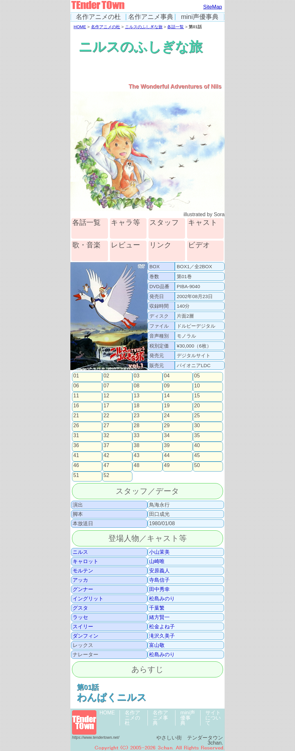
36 (76, 445)
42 (106, 455)
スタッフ (164, 222)
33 (136, 435)
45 (197, 455)
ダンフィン (85, 636)
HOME (80, 26)
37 (106, 445)
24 (167, 415)
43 (136, 455)
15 (197, 395)
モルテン (83, 570)
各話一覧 (175, 26)
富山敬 (157, 645)
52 (106, 475)
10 (197, 385)
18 (136, 405)
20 (197, 405)
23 (136, 415)
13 (136, 395)
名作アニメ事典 (150, 16)
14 (167, 395)
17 (106, 405)
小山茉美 (159, 552)
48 (136, 465)
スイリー (83, 626)
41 (76, 455)
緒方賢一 (159, 617)
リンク (160, 245)
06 (76, 385)
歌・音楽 (86, 245)
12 (106, 395)
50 (197, 465)
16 (76, 405)
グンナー (83, 589)
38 (136, 445)
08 (136, 385)
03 (136, 375)
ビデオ (199, 245)
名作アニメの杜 (98, 16)
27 (106, 425)
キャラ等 (125, 222)
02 (106, 375)
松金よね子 (162, 626)
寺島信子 (159, 580)
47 (106, 465)
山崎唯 (157, 561)
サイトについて (213, 718)
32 (106, 435)
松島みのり (162, 598)
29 (167, 425)
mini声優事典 (200, 16)
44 (167, 455)
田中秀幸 (159, 589)
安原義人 (159, 570)
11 (76, 395)
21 (76, 415)
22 (106, 415)
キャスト (203, 222)
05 (197, 375)
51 (76, 475)
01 (76, 375)
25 (197, 415)
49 (167, 465)
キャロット (85, 561)
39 (167, 445)
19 (167, 405)
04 (167, 375)
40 (197, 445)
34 (167, 435)
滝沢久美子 (162, 636)
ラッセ (80, 617)
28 (136, 425)
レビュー (125, 245)
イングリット (88, 598)
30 (197, 425)
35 (197, 435)
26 (76, 425)
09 (167, 385)
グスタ (80, 608)
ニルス (80, 552)
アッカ (80, 580)
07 (106, 385)
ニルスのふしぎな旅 (144, 26)
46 (76, 465)
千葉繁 (157, 608)
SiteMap (212, 7)
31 (76, 435)
